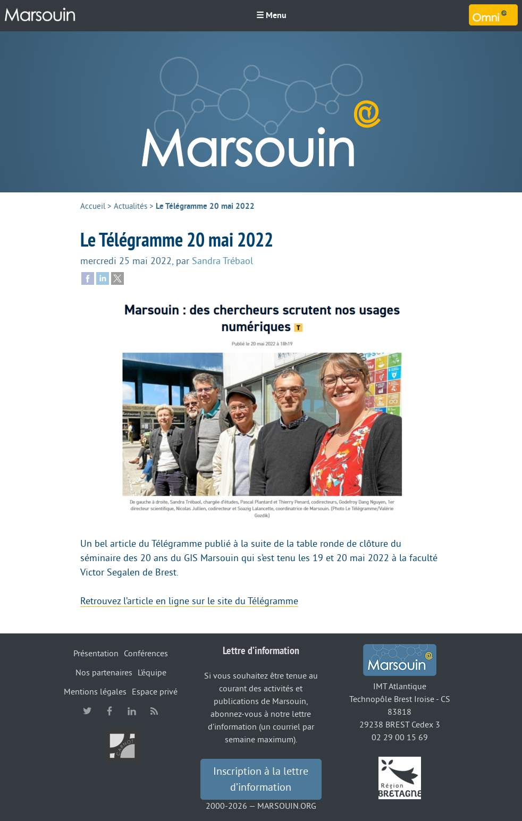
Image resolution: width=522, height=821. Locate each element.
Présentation (96, 653)
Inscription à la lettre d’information (260, 779)
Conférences (146, 653)
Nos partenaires (103, 673)
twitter (87, 711)
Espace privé (155, 692)
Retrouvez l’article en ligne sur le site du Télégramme (189, 601)
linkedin (131, 711)
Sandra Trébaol (222, 261)
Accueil (92, 206)
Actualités (130, 206)
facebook (109, 711)
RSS (154, 711)
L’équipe (152, 673)
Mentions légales (95, 692)
